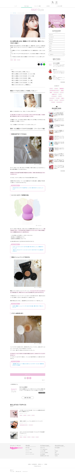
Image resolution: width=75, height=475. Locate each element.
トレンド (61, 92)
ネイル (50, 46)
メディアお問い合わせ (43, 449)
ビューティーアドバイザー (30, 454)
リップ (60, 94)
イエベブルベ (52, 98)
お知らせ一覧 (42, 447)
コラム (50, 48)
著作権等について (40, 464)
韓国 (15, 59)
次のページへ (27, 374)
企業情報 (29, 464)
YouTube (56, 455)
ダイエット (61, 100)
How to (11, 59)
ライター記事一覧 (41, 392)
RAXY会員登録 (57, 447)
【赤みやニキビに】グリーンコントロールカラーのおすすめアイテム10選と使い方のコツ (27, 250)
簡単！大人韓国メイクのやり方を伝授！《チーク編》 (22, 80)
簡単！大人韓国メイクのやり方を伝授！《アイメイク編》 (23, 76)
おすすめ (25, 415)
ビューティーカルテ (29, 452)
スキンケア (51, 34)
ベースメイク (51, 36)
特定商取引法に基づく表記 (44, 455)
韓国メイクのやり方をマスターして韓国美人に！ (21, 84)
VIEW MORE (62, 82)
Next (43, 380)
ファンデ (56, 100)
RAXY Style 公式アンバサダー (54, 90)
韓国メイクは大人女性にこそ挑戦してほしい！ (21, 71)
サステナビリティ (25, 471)
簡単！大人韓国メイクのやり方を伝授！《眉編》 (21, 78)
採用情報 (45, 464)
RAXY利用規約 (42, 454)
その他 (50, 50)
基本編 (62, 90)
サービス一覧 (12, 471)
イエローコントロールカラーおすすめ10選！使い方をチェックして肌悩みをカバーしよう (27, 247)
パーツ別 (18, 59)
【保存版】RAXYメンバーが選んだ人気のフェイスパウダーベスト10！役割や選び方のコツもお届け (27, 364)
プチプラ (29, 415)
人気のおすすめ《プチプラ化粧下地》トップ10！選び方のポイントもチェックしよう (27, 188)
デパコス (33, 415)
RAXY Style (27, 447)
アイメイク (14, 58)
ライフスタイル (59, 102)
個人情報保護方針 (34, 464)
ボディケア (51, 41)
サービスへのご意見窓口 (44, 452)
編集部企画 (61, 88)
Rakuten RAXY (15, 2)
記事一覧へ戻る (27, 397)
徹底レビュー (54, 94)
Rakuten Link (57, 454)
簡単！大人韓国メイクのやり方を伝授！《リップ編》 (22, 82)
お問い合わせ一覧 (18, 471)
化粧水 (62, 98)
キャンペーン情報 (28, 449)
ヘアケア (50, 43)
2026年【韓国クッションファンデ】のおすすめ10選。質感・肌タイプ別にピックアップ (27, 306)
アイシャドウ (56, 92)
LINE (55, 452)
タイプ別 (53, 102)
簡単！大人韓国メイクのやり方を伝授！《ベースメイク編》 (23, 73)
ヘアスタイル (54, 96)
